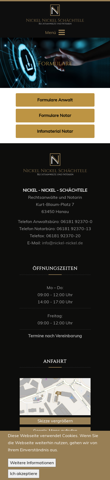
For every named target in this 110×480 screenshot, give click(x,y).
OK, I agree (23, 475)
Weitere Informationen (32, 463)
